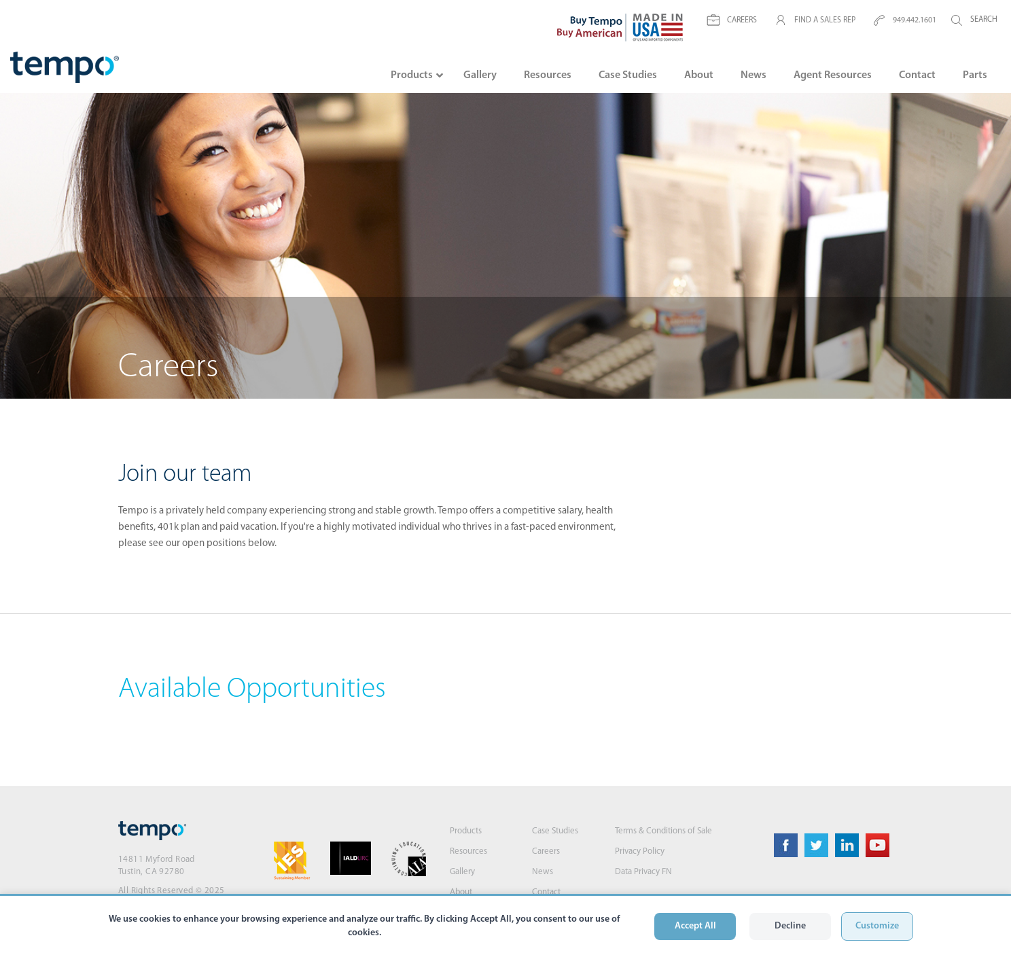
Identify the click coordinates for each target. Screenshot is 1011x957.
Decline (790, 926)
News (542, 871)
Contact (546, 892)
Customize (877, 926)
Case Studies (555, 831)
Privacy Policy (639, 851)
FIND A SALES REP (814, 20)
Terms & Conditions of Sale (663, 831)
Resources (468, 851)
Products (466, 831)
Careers (546, 851)
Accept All (695, 926)
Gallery (462, 871)
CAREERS (732, 20)
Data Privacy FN (643, 871)
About (461, 892)
